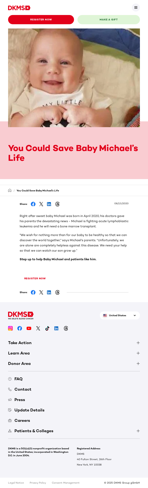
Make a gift (109, 19)
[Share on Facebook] (33, 204)
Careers (19, 420)
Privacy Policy (38, 482)
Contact (19, 389)
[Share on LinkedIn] (49, 204)
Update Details (26, 410)
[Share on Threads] (57, 204)
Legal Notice (16, 482)
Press (16, 399)
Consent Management (66, 482)
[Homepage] (10, 190)
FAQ (15, 378)
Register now (41, 19)
